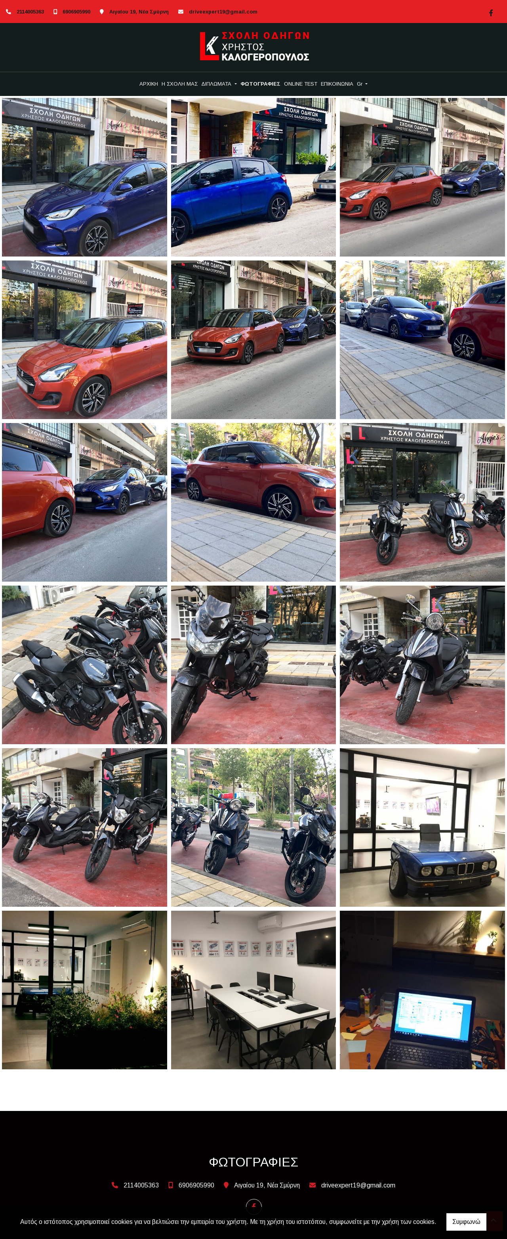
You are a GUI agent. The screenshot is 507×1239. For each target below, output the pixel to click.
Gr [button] (360, 84)
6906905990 (76, 12)
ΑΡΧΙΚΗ (148, 84)
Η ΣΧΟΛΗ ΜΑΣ (180, 84)
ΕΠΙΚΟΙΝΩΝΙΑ (337, 84)
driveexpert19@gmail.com (223, 12)
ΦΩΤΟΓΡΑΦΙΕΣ (260, 84)
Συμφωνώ (466, 1221)
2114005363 (30, 12)
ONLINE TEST (300, 84)
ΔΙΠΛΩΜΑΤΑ (217, 84)
